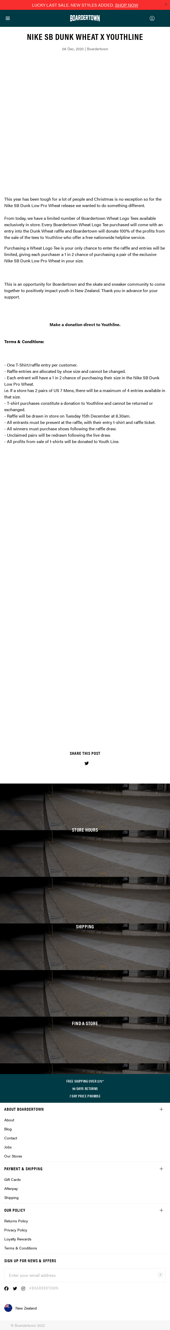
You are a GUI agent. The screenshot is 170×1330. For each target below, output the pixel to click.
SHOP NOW (126, 5)
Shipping (11, 1197)
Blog (8, 1128)
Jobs (8, 1147)
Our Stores (13, 1156)
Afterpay (11, 1188)
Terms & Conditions (20, 1248)
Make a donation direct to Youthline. (85, 324)
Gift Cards (12, 1179)
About (9, 1119)
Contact (10, 1137)
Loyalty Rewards (17, 1238)
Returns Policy (16, 1220)
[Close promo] (165, 4)
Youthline (53, 237)
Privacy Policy (15, 1229)
